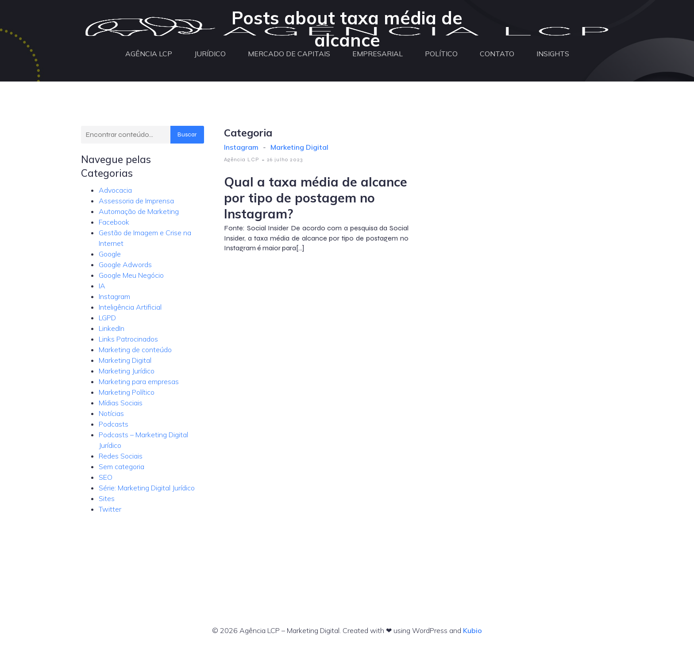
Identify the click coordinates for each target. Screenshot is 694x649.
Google (110, 253)
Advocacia (115, 190)
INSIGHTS (552, 54)
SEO (105, 477)
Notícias (111, 413)
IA (102, 285)
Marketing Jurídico (126, 370)
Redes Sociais (121, 455)
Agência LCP (241, 159)
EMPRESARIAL (377, 54)
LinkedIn (111, 328)
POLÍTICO (441, 54)
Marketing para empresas (139, 381)
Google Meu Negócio (131, 275)
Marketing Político (126, 392)
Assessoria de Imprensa (136, 200)
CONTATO (497, 54)
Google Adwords (125, 264)
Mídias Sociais (121, 402)
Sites (107, 498)
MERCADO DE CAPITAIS (289, 54)
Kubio (472, 630)
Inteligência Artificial (130, 307)
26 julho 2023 (285, 159)
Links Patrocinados (128, 338)
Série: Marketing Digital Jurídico (147, 487)
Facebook (114, 222)
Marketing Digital (125, 360)
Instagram (114, 296)
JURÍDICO (210, 54)
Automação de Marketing (139, 211)
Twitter (110, 509)
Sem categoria (121, 466)
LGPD (107, 317)
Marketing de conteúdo (135, 349)
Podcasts (113, 424)
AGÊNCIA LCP (148, 54)
